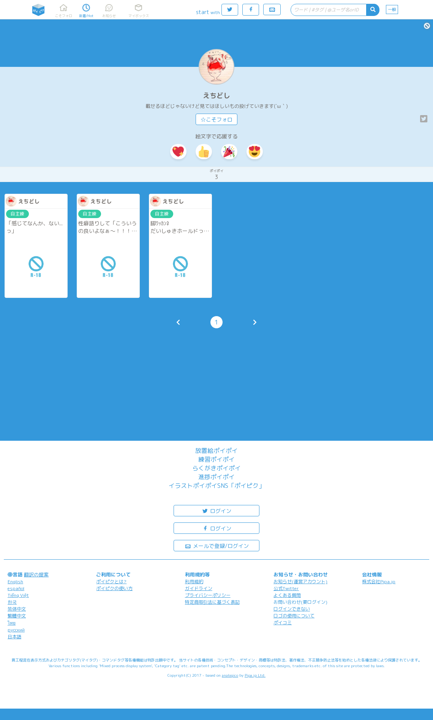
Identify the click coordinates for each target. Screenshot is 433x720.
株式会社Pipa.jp (378, 581)
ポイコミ (282, 622)
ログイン (216, 510)
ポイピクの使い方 (114, 588)
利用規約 (194, 581)
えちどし (216, 95)
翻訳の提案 (36, 574)
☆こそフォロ (216, 119)
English (15, 581)
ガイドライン (198, 588)
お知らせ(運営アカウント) (300, 581)
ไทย (12, 623)
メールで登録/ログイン (217, 545)
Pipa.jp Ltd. (255, 675)
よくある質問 (287, 595)
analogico (230, 675)
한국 (12, 602)
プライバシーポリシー (208, 595)
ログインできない (291, 609)
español (16, 588)
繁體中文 (17, 615)
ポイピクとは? (111, 581)
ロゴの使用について (293, 615)
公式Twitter (286, 588)
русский (16, 630)
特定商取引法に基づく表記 (212, 602)
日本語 (14, 636)
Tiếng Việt (18, 595)
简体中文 (17, 609)
